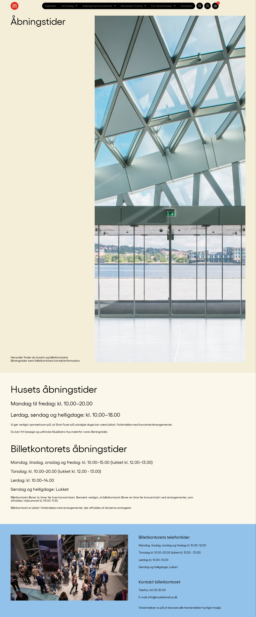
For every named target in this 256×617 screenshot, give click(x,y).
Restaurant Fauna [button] (134, 5)
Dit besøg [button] (70, 5)
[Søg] (199, 6)
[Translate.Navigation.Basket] (215, 6)
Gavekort (186, 5)
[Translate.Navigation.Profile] (207, 6)
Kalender (50, 5)
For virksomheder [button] (163, 5)
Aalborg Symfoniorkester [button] (99, 5)
